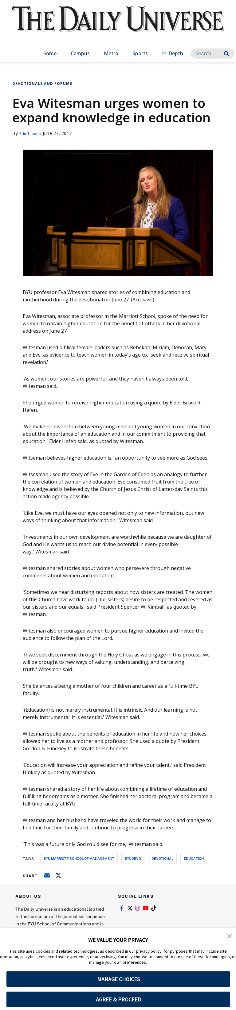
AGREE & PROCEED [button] (118, 999)
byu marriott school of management (79, 858)
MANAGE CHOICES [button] (118, 979)
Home (49, 53)
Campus (80, 53)
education (194, 858)
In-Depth (172, 53)
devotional (162, 858)
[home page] (118, 24)
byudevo (133, 858)
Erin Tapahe (32, 133)
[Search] (213, 53)
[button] (230, 937)
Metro (111, 53)
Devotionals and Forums (42, 83)
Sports (140, 53)
